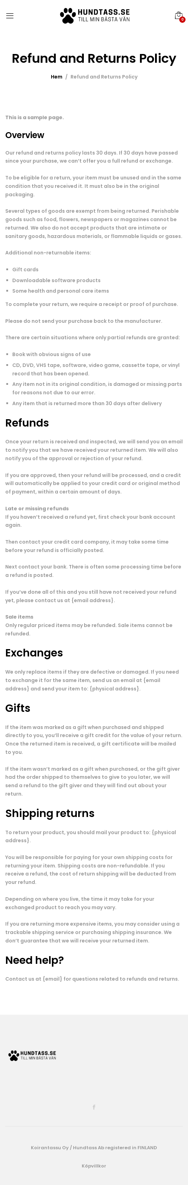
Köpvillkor (94, 1166)
